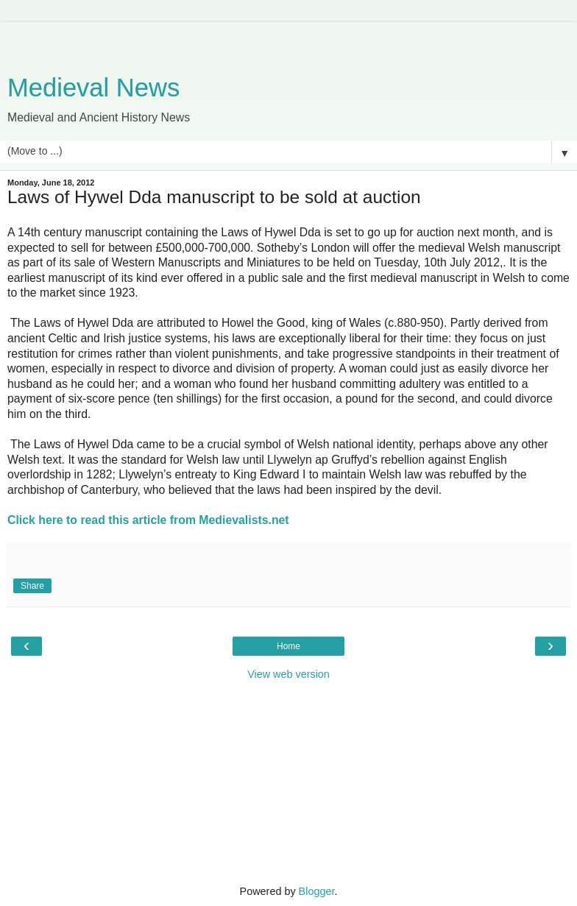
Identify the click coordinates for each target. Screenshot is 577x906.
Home (288, 646)
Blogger (317, 891)
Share (32, 586)
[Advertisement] (288, 40)
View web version (288, 674)
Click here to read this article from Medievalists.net (148, 520)
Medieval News (93, 88)
